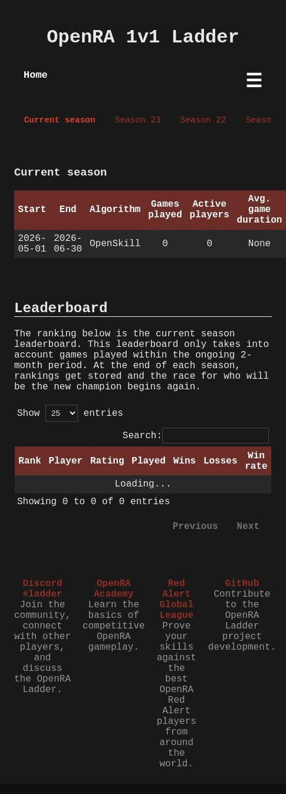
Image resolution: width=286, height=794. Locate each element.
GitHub (242, 583)
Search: (196, 436)
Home (36, 75)
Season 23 (138, 120)
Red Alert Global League (176, 599)
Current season (60, 120)
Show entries (70, 413)
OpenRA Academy (113, 589)
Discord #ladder (42, 589)
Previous (195, 526)
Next (248, 526)
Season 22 (203, 120)
